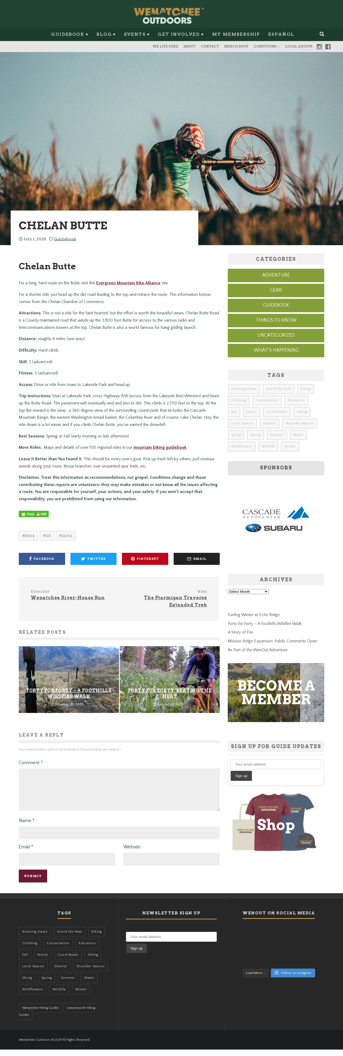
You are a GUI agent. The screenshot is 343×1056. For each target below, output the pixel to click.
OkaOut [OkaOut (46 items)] (269, 423)
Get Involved (179, 34)
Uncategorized (276, 335)
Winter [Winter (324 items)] (290, 446)
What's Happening (276, 350)
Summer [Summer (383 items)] (277, 435)
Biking (29, 535)
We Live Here (165, 46)
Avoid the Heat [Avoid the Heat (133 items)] (278, 389)
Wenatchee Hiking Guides (40, 1014)
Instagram (319, 47)
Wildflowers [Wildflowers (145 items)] (241, 446)
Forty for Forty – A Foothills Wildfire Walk (264, 623)
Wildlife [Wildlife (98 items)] (268, 446)
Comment (31, 763)
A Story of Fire (240, 632)
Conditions (265, 46)
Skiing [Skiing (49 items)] (236, 435)
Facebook (328, 47)
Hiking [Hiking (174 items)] (302, 412)
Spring (66, 535)
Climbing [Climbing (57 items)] (238, 400)
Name (27, 827)
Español (281, 34)
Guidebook (67, 34)
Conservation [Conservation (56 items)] (267, 400)
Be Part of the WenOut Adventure (258, 649)
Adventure (276, 275)
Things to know (276, 320)
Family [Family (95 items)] (251, 412)
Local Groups (298, 46)
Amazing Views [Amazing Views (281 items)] (244, 389)
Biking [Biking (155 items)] (306, 389)
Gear (276, 290)
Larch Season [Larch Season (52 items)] (242, 423)
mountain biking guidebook (160, 447)
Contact (210, 46)
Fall (48, 535)
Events (135, 34)
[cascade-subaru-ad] (276, 551)
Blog (104, 34)
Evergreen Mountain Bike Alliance (128, 283)
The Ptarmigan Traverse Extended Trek (165, 598)
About (190, 46)
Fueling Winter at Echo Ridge (254, 614)
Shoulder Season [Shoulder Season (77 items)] (299, 423)
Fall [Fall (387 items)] (234, 412)
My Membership (236, 34)
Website (131, 853)
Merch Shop (236, 46)
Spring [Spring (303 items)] (255, 435)
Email (26, 853)
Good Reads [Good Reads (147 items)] (277, 412)
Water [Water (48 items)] (298, 435)
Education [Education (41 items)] (296, 400)
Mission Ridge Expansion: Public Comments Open (272, 641)
